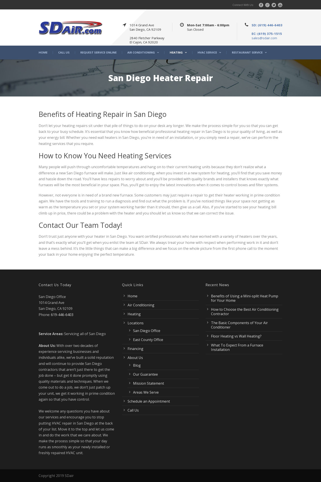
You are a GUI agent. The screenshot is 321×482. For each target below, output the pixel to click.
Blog (137, 365)
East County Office (148, 339)
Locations (136, 323)
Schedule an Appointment (149, 401)
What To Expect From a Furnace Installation (237, 347)
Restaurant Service (247, 52)
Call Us (64, 52)
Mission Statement (148, 383)
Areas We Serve (146, 392)
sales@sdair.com (264, 38)
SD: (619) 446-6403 (267, 25)
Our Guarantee (145, 374)
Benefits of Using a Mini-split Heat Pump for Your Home (244, 298)
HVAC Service (207, 52)
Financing (135, 348)
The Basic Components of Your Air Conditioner (239, 325)
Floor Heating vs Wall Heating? (236, 336)
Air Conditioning (141, 52)
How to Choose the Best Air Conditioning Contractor (245, 311)
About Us (135, 357)
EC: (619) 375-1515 (267, 33)
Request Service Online (98, 52)
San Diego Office (146, 330)
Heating (176, 52)
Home (43, 52)
